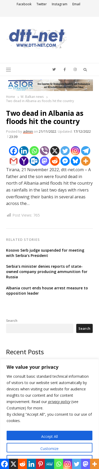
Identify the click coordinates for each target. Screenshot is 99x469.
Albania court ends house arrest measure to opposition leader (47, 290)
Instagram (59, 4)
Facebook (24, 4)
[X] (54, 150)
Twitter (41, 4)
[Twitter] (65, 150)
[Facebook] (13, 150)
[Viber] (44, 150)
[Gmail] (13, 161)
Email (76, 4)
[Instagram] (75, 150)
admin (28, 131)
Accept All (49, 436)
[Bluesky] (75, 161)
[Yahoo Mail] (24, 161)
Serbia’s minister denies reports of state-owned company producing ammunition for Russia (46, 271)
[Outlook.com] (34, 161)
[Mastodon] (44, 161)
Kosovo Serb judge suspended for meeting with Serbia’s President (45, 253)
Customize (49, 448)
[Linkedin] (24, 150)
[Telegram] (85, 150)
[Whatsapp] (34, 150)
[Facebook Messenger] (65, 161)
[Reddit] (54, 161)
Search (11, 320)
